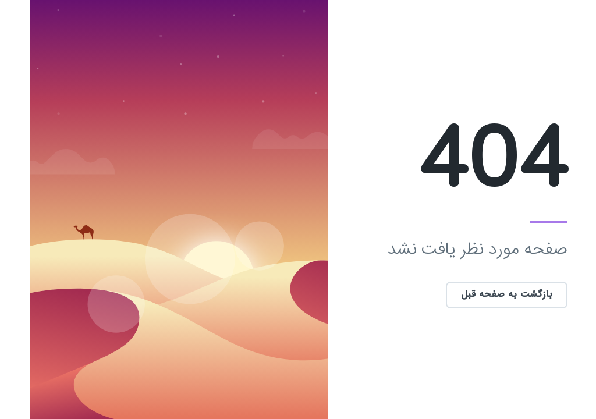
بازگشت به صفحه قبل (476, 295)
